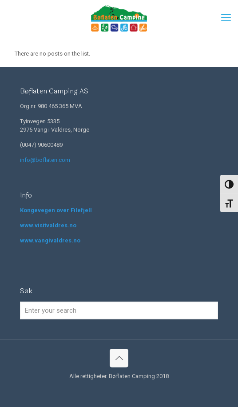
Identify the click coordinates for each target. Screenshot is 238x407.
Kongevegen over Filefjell (56, 210)
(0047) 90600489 (41, 144)
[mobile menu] (226, 17)
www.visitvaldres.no (48, 225)
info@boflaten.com (45, 160)
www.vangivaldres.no (50, 240)
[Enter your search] (119, 310)
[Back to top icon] (119, 358)
